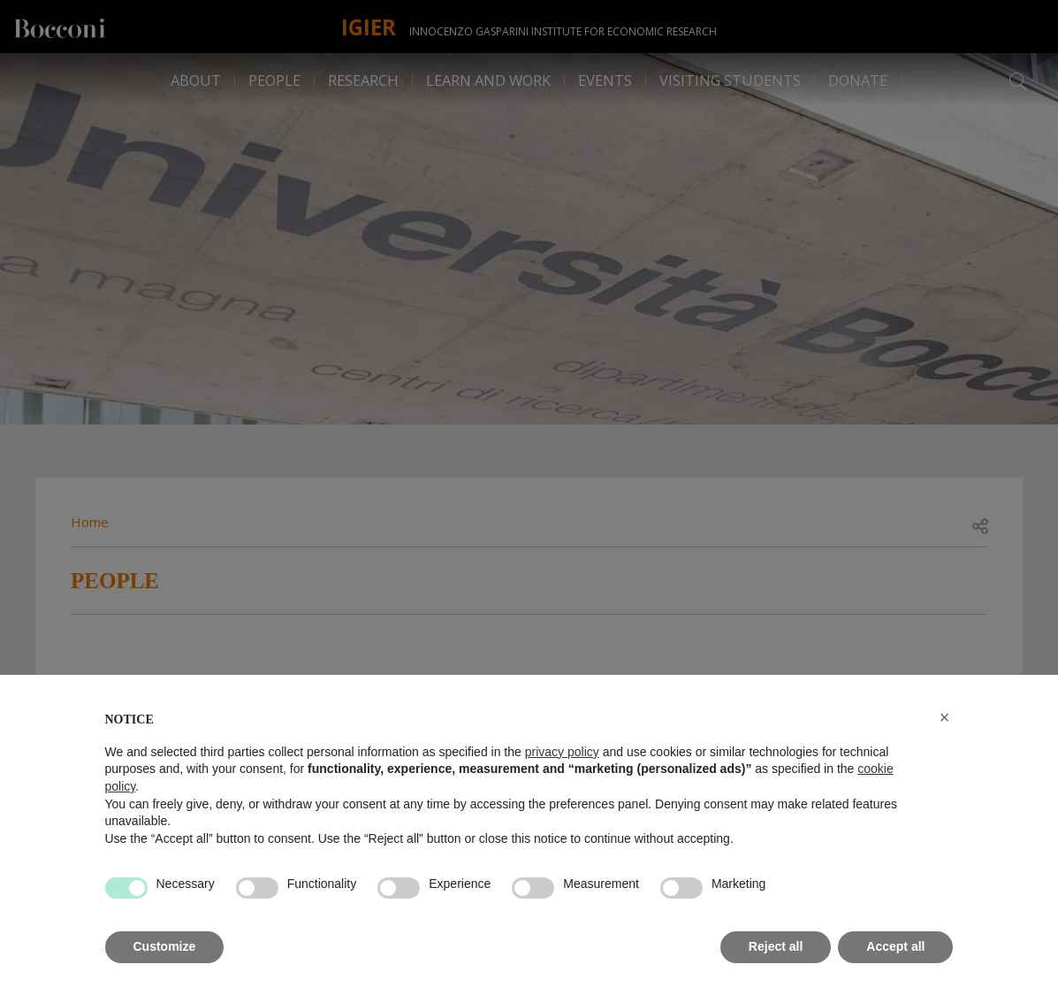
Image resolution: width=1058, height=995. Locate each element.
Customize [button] (164, 946)
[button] (945, 717)
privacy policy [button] (562, 752)
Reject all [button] (776, 946)
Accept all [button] (895, 946)
